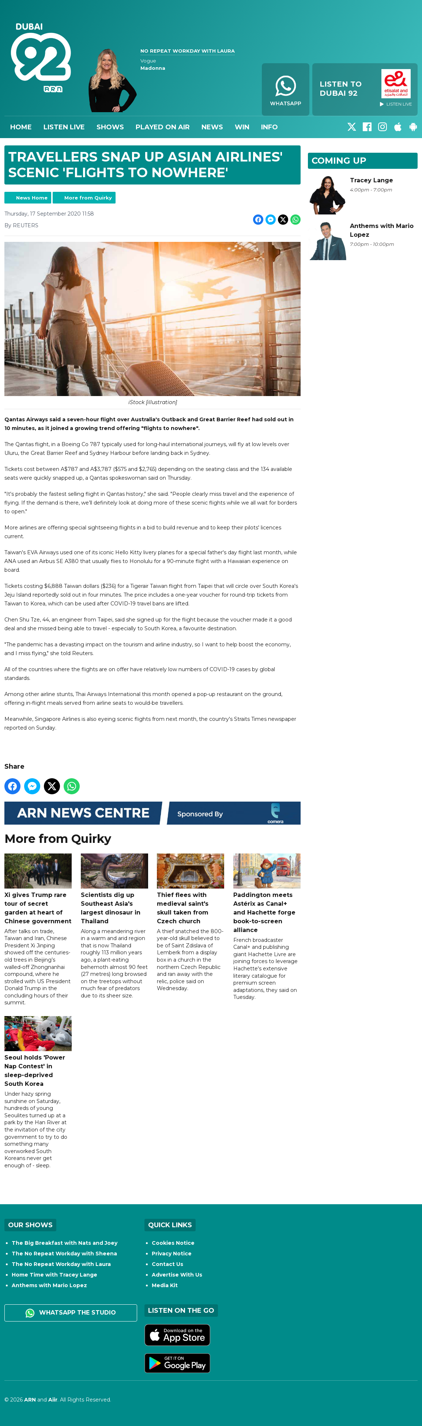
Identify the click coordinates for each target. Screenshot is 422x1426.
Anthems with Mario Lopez (49, 1285)
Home (21, 127)
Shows (110, 127)
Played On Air (163, 127)
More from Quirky (88, 198)
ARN (30, 1399)
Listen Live (64, 127)
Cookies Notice (173, 1243)
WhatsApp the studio (71, 1313)
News (212, 127)
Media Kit (165, 1285)
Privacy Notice (172, 1253)
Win (242, 127)
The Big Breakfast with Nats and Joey (64, 1243)
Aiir (52, 1399)
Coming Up (339, 160)
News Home (32, 198)
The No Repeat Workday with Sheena (64, 1253)
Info (269, 127)
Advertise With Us (177, 1274)
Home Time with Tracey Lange (54, 1274)
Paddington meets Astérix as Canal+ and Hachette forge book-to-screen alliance (267, 893)
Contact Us (167, 1264)
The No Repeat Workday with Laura (61, 1264)
